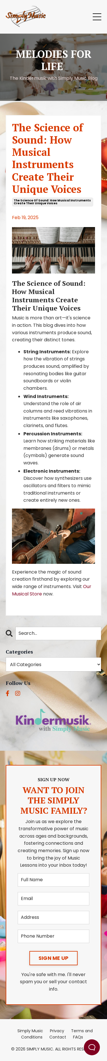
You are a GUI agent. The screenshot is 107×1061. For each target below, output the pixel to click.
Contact (57, 1037)
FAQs (78, 1037)
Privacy (57, 1031)
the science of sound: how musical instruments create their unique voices (52, 201)
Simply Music (30, 1031)
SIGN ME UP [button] (54, 958)
